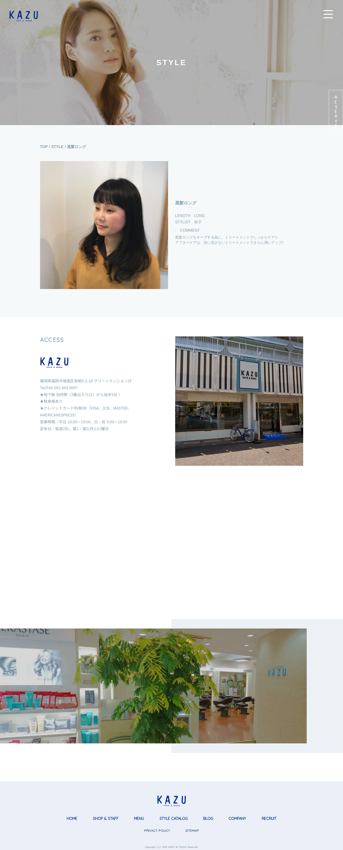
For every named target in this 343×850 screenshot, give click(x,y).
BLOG (208, 818)
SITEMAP (192, 830)
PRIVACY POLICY (157, 830)
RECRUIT (269, 818)
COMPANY (237, 818)
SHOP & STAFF (106, 818)
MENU (139, 818)
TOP (44, 147)
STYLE (57, 147)
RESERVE (336, 111)
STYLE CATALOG (174, 818)
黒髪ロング (76, 147)
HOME (72, 818)
